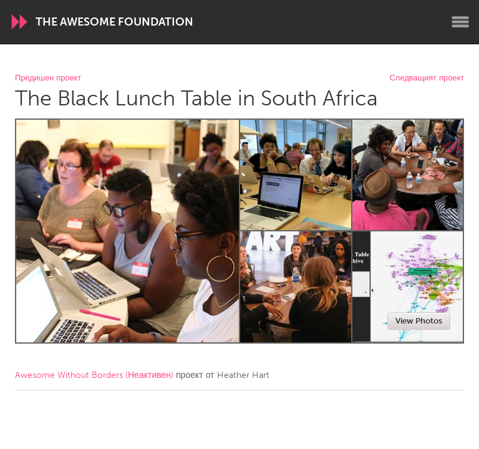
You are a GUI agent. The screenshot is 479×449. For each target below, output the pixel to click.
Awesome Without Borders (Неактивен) (94, 375)
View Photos (418, 321)
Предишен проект (48, 78)
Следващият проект (427, 78)
